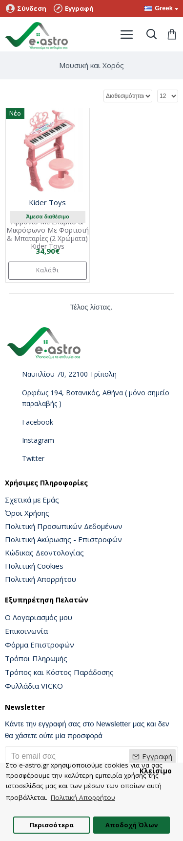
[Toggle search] (151, 34)
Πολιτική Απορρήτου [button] (83, 797)
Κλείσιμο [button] (156, 771)
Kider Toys (47, 202)
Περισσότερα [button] (52, 824)
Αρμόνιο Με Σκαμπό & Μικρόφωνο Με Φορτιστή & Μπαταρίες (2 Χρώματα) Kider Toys (47, 234)
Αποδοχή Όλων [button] (131, 824)
